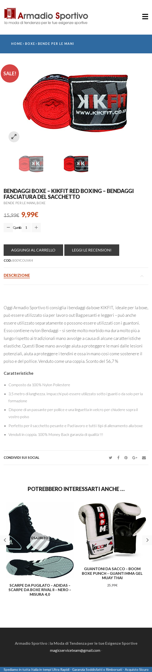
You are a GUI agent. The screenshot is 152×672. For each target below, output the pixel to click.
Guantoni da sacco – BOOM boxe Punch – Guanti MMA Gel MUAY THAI (112, 573)
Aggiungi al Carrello (34, 250)
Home (17, 44)
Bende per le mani (57, 44)
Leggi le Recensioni (93, 250)
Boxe (30, 44)
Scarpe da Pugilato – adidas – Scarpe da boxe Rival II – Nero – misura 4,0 (40, 590)
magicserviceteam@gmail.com (75, 650)
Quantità (17, 227)
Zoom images (13, 137)
